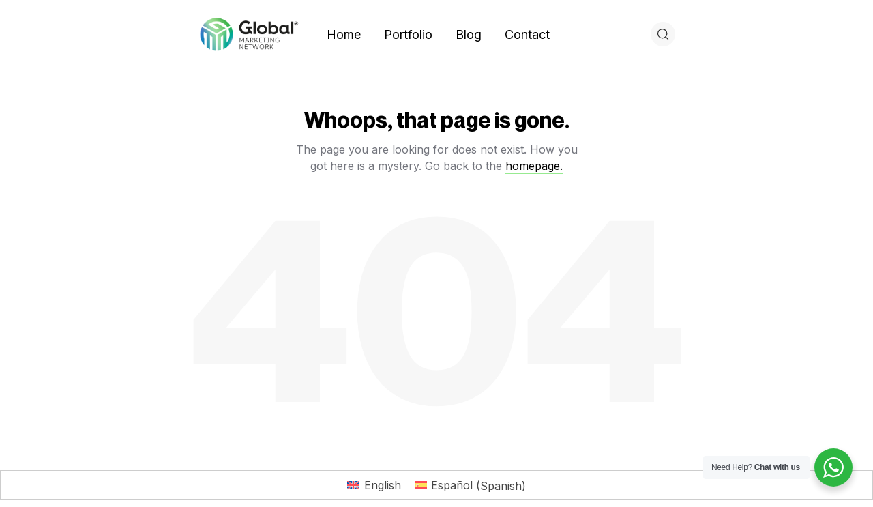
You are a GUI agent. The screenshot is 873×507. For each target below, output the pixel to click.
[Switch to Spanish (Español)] (470, 485)
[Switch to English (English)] (373, 485)
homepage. (534, 166)
